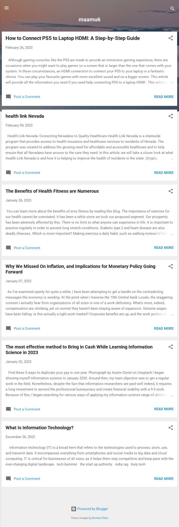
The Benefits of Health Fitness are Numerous (52, 191)
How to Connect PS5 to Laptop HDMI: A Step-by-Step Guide (73, 38)
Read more (163, 97)
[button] (170, 38)
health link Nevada (25, 116)
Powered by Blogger (89, 509)
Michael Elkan (100, 518)
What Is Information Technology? (40, 427)
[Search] (172, 9)
